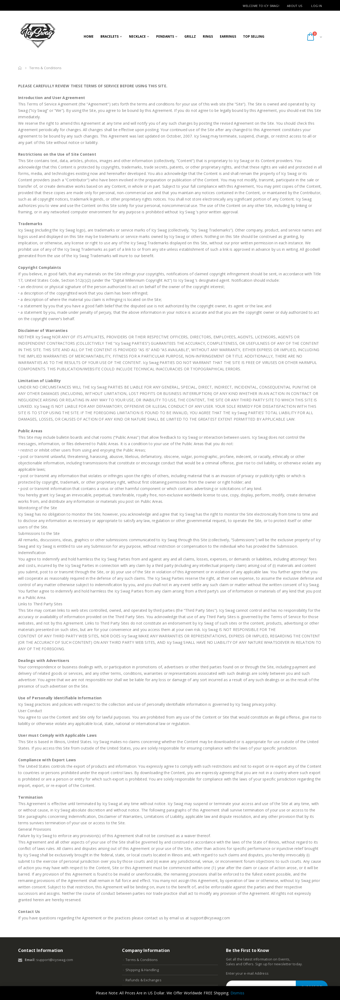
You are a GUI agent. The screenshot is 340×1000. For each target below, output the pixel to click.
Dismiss (237, 992)
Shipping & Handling (142, 970)
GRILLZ (190, 36)
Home (89, 36)
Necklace (137, 36)
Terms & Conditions (142, 960)
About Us (294, 6)
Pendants (165, 36)
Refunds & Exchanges (143, 980)
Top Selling (253, 36)
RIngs (208, 36)
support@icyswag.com (54, 960)
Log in (316, 6)
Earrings (228, 36)
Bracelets (109, 36)
